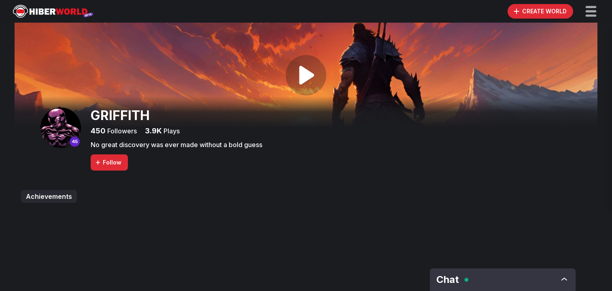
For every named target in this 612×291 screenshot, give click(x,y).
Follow (108, 162)
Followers (121, 131)
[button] (591, 11)
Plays (171, 131)
